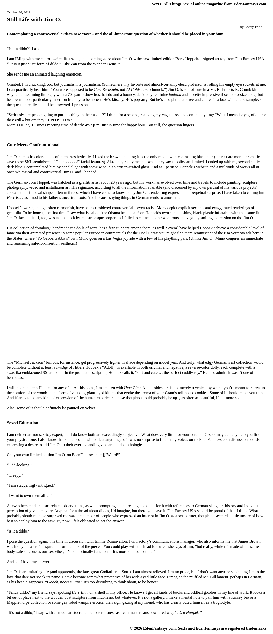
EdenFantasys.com (214, 439)
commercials (115, 233)
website (202, 167)
